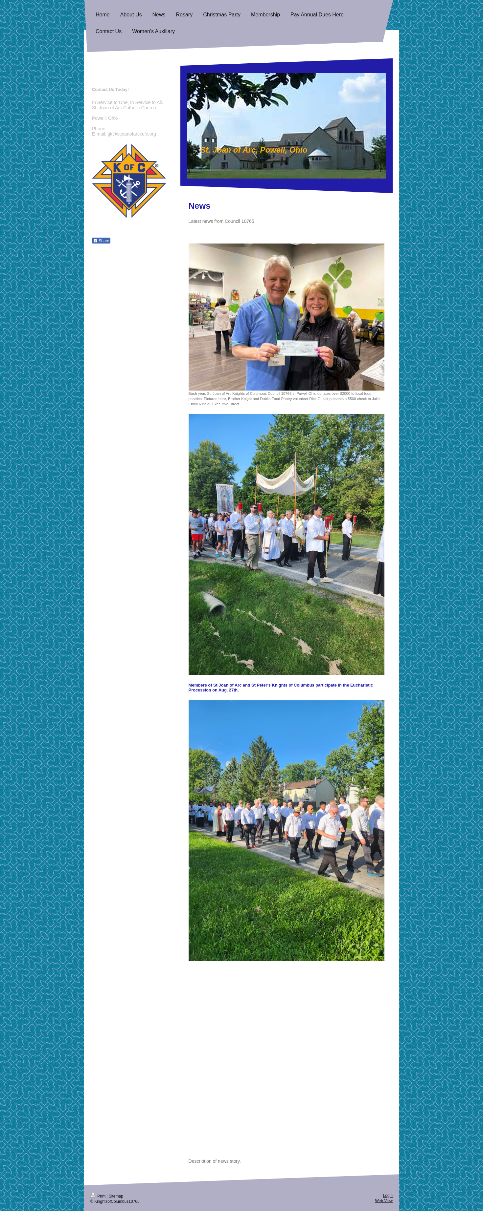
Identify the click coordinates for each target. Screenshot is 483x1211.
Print (98, 1196)
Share (101, 241)
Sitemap (116, 1196)
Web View (384, 1201)
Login (388, 1195)
